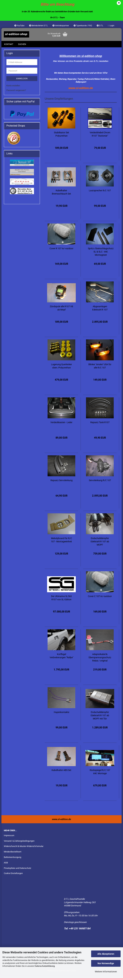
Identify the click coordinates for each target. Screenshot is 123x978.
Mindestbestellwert (12, 855)
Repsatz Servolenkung (61, 483)
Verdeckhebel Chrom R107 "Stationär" (100, 137)
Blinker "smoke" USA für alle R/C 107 (99, 369)
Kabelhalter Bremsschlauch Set (61, 195)
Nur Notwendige (106, 963)
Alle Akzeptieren (105, 954)
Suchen (22, 44)
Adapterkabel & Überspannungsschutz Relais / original (100, 660)
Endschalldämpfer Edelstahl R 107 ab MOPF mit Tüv (100, 718)
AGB (6, 866)
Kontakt (8, 44)
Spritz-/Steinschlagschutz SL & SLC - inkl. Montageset (101, 254)
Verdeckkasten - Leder (61, 425)
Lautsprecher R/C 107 (100, 193)
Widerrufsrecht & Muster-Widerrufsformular (23, 849)
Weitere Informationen (106, 971)
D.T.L (100, 25)
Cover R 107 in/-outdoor (61, 251)
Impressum (9, 838)
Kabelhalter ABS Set (61, 773)
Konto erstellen (13, 89)
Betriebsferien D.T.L (38, 25)
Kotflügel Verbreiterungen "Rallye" (61, 659)
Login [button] (111, 25)
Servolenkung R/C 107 (100, 483)
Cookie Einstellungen (13, 876)
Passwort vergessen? (16, 93)
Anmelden (22, 82)
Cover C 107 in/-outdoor (100, 599)
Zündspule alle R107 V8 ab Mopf (61, 311)
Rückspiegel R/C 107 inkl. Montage (100, 775)
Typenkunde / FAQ (83, 25)
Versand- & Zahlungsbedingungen (19, 844)
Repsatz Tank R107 (100, 425)
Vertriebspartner (61, 25)
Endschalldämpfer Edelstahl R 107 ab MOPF (100, 544)
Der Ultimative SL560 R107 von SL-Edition (61, 601)
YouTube (19, 25)
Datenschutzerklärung (45, 966)
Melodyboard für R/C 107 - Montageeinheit (61, 543)
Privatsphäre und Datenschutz (17, 871)
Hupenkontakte (61, 715)
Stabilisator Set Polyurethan (61, 137)
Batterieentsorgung (12, 860)
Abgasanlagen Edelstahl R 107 (100, 311)
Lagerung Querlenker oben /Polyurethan (61, 369)
